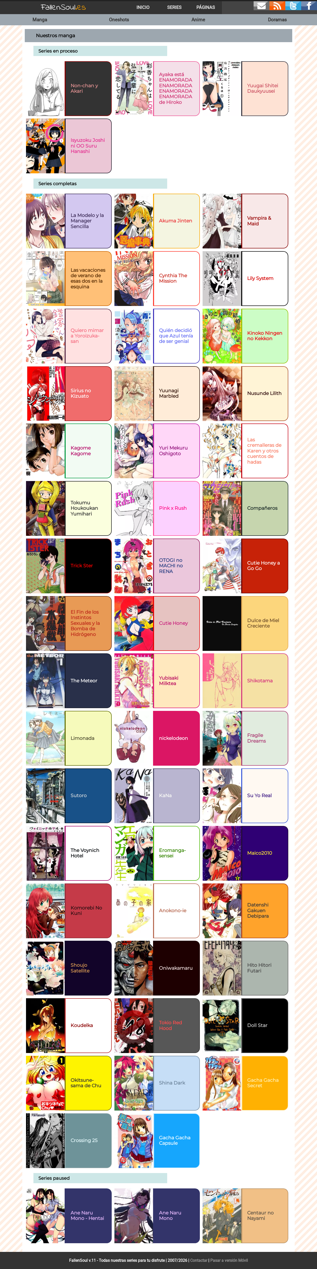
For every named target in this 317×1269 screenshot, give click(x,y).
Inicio (142, 7)
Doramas (277, 20)
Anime (198, 20)
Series (174, 7)
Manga (39, 20)
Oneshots (119, 20)
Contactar (198, 1260)
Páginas (205, 7)
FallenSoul (63, 7)
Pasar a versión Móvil (229, 1260)
